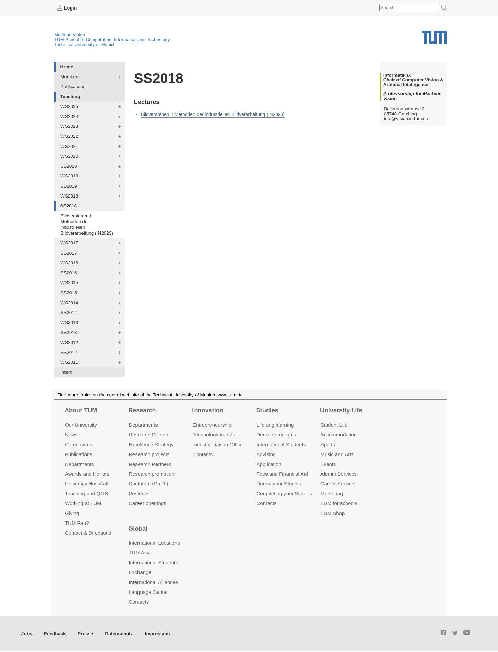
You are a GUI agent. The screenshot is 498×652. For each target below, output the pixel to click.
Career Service (337, 483)
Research (142, 410)
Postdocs (139, 493)
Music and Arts (337, 454)
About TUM (80, 410)
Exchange (140, 572)
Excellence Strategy (151, 444)
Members (70, 76)
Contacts (202, 454)
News (71, 434)
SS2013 (68, 332)
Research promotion (151, 474)
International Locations (154, 543)
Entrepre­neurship (212, 424)
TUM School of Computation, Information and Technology (112, 39)
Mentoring (331, 493)
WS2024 (69, 116)
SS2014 (68, 312)
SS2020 (68, 166)
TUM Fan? (77, 523)
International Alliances (153, 582)
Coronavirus (78, 444)
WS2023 (69, 126)
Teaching (70, 96)
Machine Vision (69, 34)
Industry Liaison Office (217, 444)
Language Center (148, 592)
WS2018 (69, 195)
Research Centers (149, 434)
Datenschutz (117, 633)
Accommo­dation (338, 434)
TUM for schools (338, 503)
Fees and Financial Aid (282, 474)
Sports (327, 444)
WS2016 (69, 262)
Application (269, 464)
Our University (81, 424)
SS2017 (68, 252)
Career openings (147, 503)
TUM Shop (332, 513)
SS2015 (68, 292)
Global (137, 528)
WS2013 (69, 322)
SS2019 (68, 185)
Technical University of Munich (85, 44)
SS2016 (68, 272)
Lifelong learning (275, 424)
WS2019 (69, 175)
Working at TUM (83, 503)
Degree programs (276, 434)
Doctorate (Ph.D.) (148, 483)
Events (328, 464)
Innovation (207, 410)
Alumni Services (338, 474)
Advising (266, 454)
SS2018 (68, 205)
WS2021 (69, 146)
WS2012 (69, 342)
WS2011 (69, 362)
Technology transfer (214, 434)
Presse (84, 633)
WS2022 (69, 136)
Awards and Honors (87, 474)
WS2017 (69, 242)
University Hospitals (87, 483)
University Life (341, 410)
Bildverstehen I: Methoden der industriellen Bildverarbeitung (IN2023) (86, 224)
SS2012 (68, 352)
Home (66, 66)
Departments (79, 464)
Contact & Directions (88, 533)
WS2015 (69, 282)
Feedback (54, 633)
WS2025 (69, 106)
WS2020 (69, 155)
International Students (281, 444)
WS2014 (69, 302)
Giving (72, 513)
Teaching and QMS (86, 493)
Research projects (149, 454)
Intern (66, 372)
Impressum (155, 633)
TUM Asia (140, 552)
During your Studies (279, 483)
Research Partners (150, 464)
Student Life (334, 424)
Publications (72, 86)
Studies (267, 410)
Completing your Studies (284, 493)
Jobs (26, 633)
